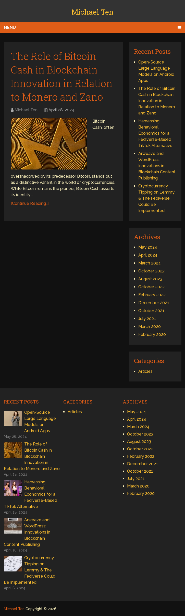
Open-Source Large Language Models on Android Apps (40, 421)
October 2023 (151, 271)
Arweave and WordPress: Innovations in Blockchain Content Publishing (157, 165)
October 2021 (151, 310)
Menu (10, 27)
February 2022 (152, 294)
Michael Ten (92, 12)
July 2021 (147, 318)
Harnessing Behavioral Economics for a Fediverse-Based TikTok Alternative (155, 133)
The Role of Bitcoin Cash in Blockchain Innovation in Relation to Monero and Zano (156, 100)
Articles (145, 371)
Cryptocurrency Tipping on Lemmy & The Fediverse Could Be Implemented (156, 198)
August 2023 (150, 279)
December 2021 (153, 302)
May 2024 (147, 247)
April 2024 (147, 255)
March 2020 (149, 326)
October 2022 (151, 286)
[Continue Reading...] (30, 203)
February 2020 (152, 334)
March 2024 (149, 263)
